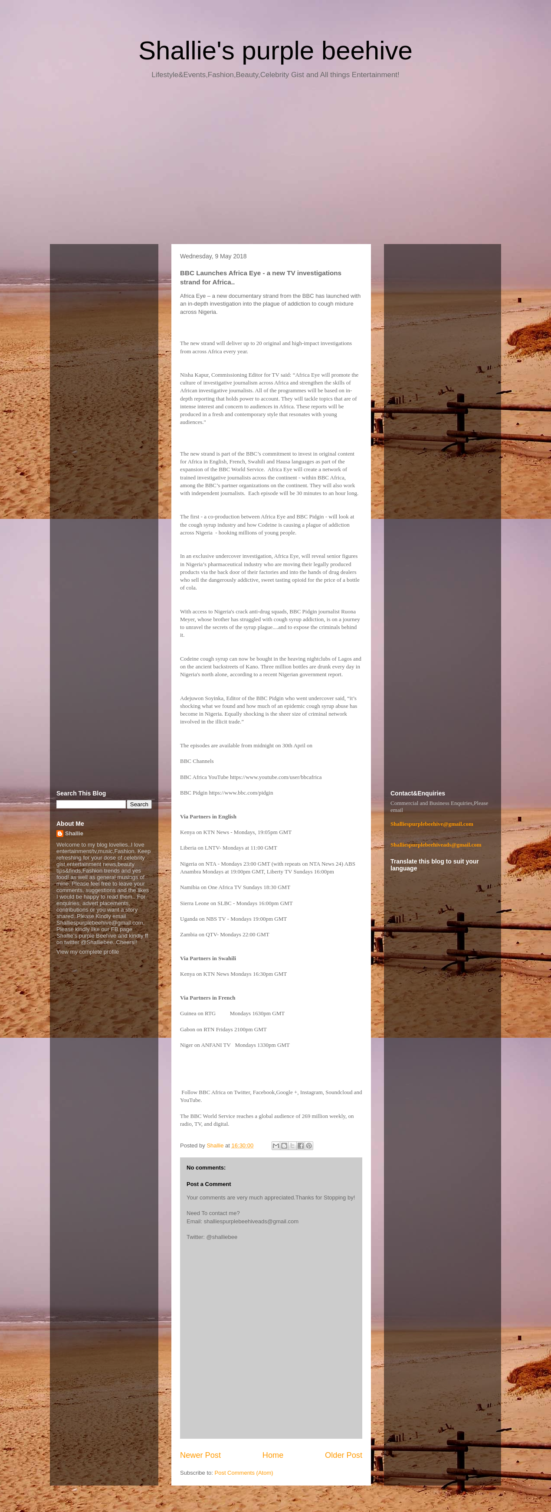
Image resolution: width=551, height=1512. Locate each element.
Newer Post (200, 1455)
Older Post (343, 1455)
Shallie (74, 833)
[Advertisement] (275, 164)
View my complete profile (87, 951)
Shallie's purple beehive (275, 50)
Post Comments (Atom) (244, 1473)
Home (273, 1455)
